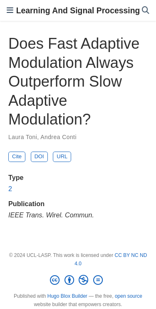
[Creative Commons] (78, 280)
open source (128, 296)
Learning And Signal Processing (78, 10)
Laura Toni (22, 137)
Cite (17, 156)
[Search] (145, 10)
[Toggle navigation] (10, 10)
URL (62, 156)
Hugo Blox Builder (67, 296)
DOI (39, 156)
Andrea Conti (58, 137)
